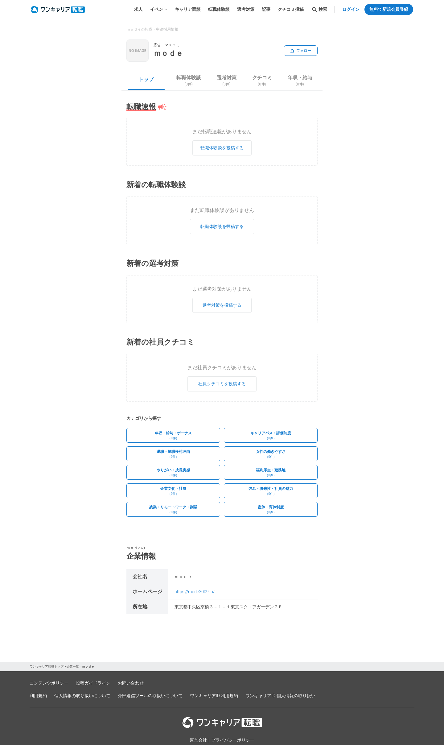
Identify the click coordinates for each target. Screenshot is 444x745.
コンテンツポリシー (49, 683)
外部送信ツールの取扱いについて (150, 695)
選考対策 (245, 9)
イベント (158, 9)
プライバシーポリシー (232, 740)
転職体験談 (219, 9)
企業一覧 (73, 666)
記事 (266, 9)
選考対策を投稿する (222, 305)
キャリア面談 (188, 9)
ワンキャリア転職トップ (47, 666)
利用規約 (38, 695)
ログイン (351, 9)
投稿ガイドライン (93, 683)
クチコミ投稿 (291, 9)
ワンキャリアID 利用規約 (214, 695)
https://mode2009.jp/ (195, 591)
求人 (138, 9)
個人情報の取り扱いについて (82, 695)
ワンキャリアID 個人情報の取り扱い (280, 695)
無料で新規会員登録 (388, 9)
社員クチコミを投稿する (222, 383)
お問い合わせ (131, 683)
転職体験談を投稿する (222, 147)
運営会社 (198, 740)
